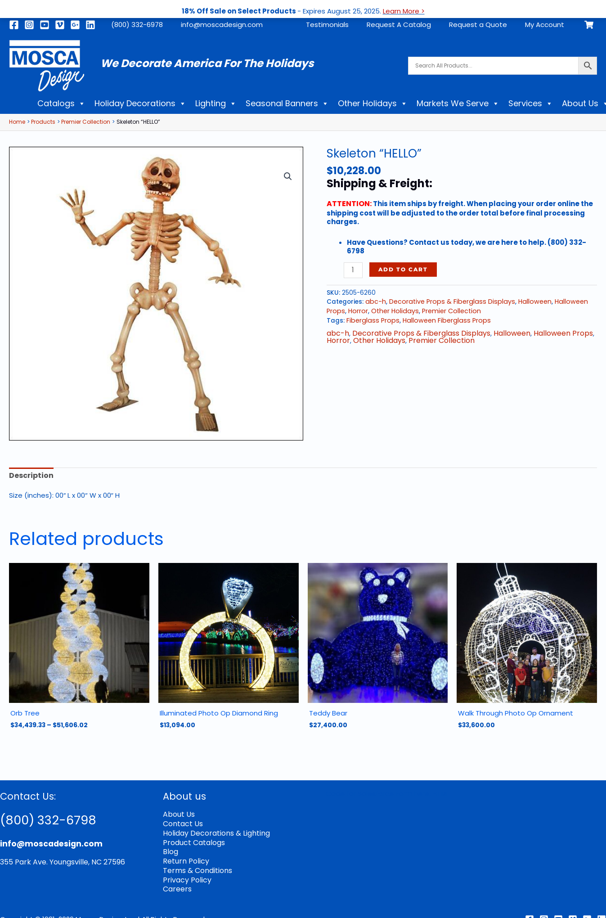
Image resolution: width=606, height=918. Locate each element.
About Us (178, 812)
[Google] (75, 25)
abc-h (374, 301)
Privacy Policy (185, 873)
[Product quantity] (352, 270)
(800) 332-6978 (137, 24)
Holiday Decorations (140, 103)
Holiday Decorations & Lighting (213, 829)
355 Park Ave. (22, 859)
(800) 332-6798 (55, 817)
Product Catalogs (193, 838)
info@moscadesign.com (222, 24)
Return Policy (184, 856)
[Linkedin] (90, 25)
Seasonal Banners (287, 103)
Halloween (524, 301)
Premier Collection (445, 309)
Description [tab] (30, 475)
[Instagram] (29, 25)
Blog (170, 847)
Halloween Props (547, 331)
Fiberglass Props (371, 318)
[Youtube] (44, 25)
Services (530, 103)
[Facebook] (14, 25)
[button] (288, 175)
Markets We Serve (458, 103)
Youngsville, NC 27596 (82, 859)
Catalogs (61, 103)
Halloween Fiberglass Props (440, 318)
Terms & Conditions (196, 864)
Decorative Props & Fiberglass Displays (446, 301)
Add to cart (401, 269)
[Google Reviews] (587, 911)
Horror (356, 309)
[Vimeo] (60, 25)
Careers (176, 882)
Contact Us (182, 821)
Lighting (216, 103)
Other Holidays (373, 103)
